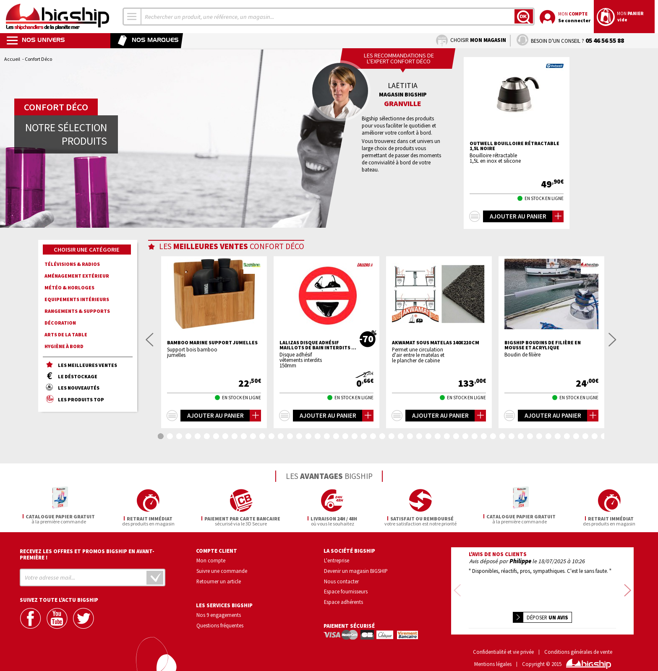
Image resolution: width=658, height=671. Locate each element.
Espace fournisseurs (346, 590)
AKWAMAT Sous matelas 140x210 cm (435, 342)
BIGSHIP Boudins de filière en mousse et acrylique (542, 345)
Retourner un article (218, 580)
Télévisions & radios (72, 264)
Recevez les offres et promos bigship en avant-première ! (87, 553)
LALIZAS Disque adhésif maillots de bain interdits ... (317, 345)
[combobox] (132, 16)
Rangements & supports (77, 311)
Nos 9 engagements (218, 614)
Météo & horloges (69, 287)
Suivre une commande (221, 569)
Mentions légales (493, 652)
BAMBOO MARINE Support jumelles (212, 342)
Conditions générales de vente (578, 639)
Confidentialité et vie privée (503, 639)
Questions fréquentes (219, 624)
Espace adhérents (343, 600)
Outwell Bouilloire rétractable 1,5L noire (514, 146)
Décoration (60, 323)
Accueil (12, 59)
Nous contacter (341, 580)
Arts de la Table (65, 334)
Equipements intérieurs (76, 299)
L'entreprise (336, 559)
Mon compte (210, 559)
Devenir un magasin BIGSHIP (356, 569)
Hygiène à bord (64, 346)
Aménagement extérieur (76, 276)
